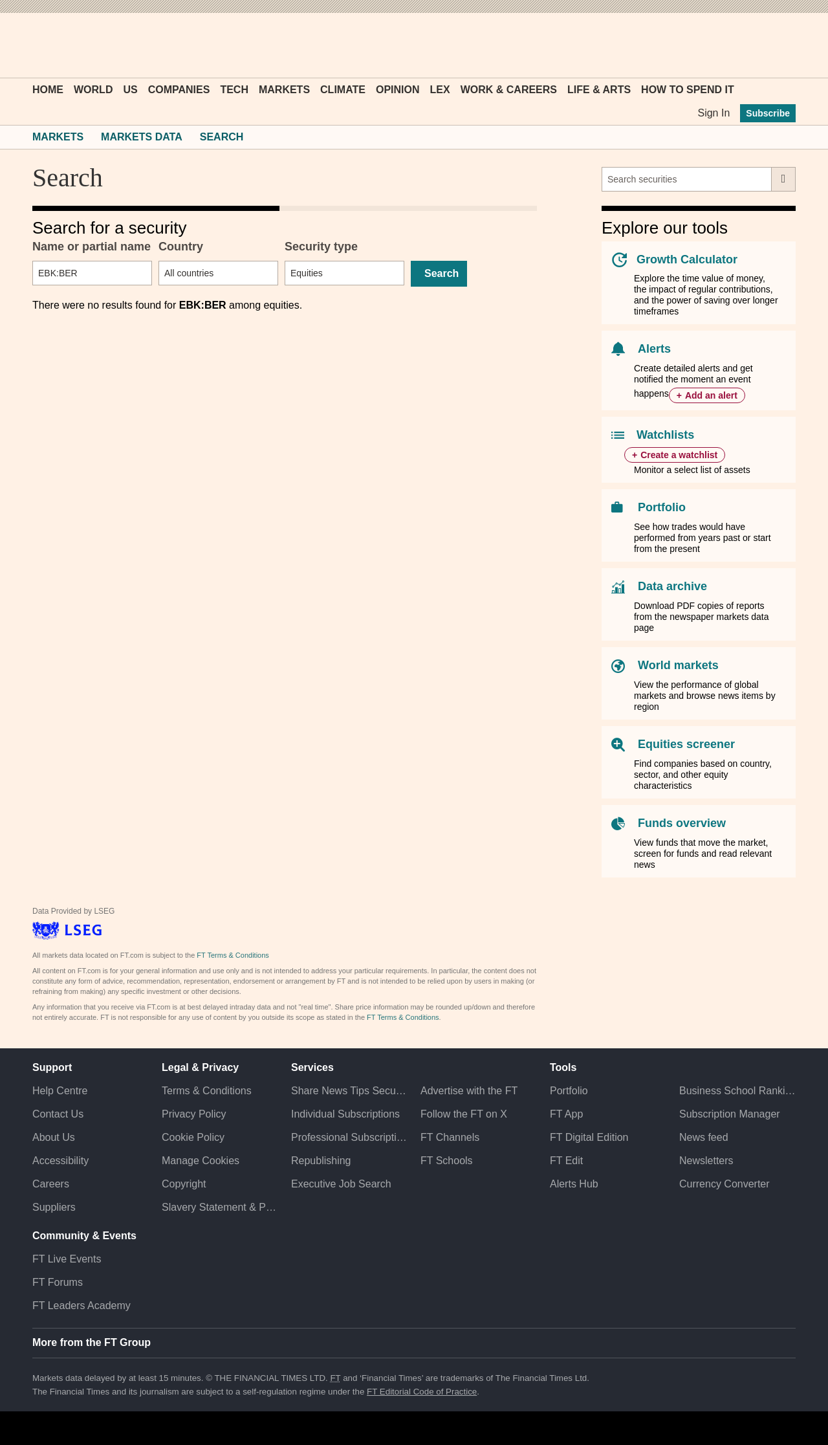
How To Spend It (687, 89)
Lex (440, 89)
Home (47, 89)
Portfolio (662, 507)
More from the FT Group (91, 1342)
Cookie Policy (193, 1137)
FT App (566, 1114)
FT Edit (566, 1160)
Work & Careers (509, 89)
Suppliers (54, 1207)
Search (222, 136)
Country (180, 246)
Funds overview (682, 823)
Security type (321, 246)
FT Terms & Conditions (232, 955)
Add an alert (711, 395)
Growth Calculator (687, 259)
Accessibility (60, 1160)
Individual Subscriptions (345, 1114)
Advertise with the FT (469, 1090)
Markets (284, 89)
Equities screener (686, 744)
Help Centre (59, 1090)
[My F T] (779, 45)
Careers (50, 1183)
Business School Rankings (737, 1090)
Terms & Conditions (207, 1090)
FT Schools (446, 1160)
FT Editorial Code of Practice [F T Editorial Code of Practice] (422, 1391)
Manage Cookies (200, 1160)
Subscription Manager (729, 1114)
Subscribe (768, 113)
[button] (39, 45)
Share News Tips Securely (349, 1090)
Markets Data (141, 136)
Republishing (321, 1160)
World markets (678, 665)
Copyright (184, 1183)
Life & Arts (599, 89)
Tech (234, 89)
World (93, 89)
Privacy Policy (194, 1114)
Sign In (713, 112)
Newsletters (706, 1160)
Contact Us (57, 1114)
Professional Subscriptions (349, 1137)
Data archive (672, 586)
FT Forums (57, 1282)
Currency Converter (724, 1183)
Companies (179, 89)
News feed (703, 1137)
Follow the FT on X (463, 1114)
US (130, 89)
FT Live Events (66, 1258)
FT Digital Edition (589, 1137)
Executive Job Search (341, 1183)
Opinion (398, 89)
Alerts (654, 348)
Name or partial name (91, 246)
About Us (53, 1137)
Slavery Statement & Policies (220, 1207)
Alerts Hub (574, 1183)
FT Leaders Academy (81, 1305)
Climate (342, 89)
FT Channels (449, 1137)
